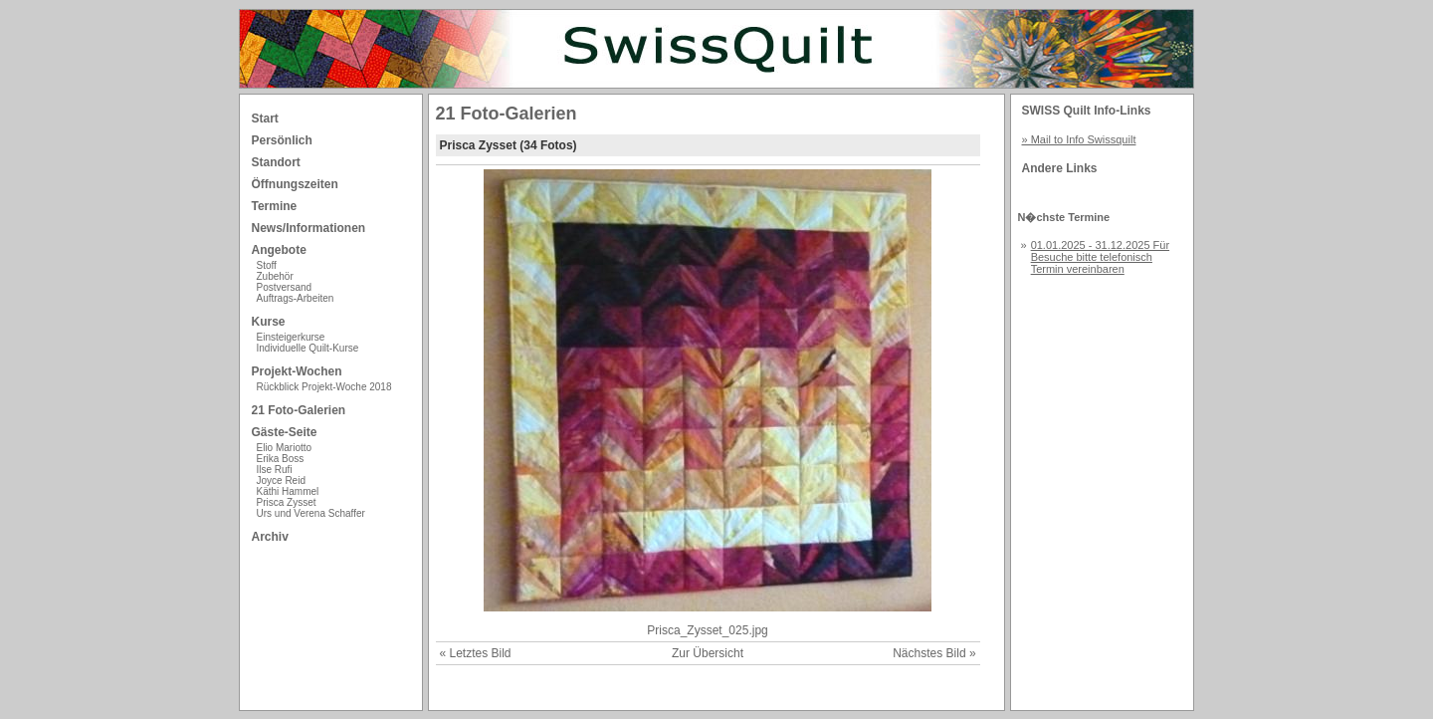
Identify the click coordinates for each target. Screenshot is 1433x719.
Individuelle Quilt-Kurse (308, 348)
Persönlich (282, 140)
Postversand (284, 287)
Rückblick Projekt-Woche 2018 (324, 386)
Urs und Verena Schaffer (311, 513)
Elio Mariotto (284, 447)
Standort (276, 162)
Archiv (270, 537)
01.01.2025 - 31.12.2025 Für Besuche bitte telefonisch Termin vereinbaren (1100, 257)
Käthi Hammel (288, 491)
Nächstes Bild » (934, 653)
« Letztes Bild (476, 653)
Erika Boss (281, 458)
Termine (275, 206)
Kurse (269, 322)
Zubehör (275, 276)
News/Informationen (309, 228)
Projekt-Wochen (297, 371)
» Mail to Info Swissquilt (1079, 139)
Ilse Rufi (275, 469)
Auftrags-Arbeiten (295, 298)
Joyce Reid (281, 480)
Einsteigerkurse (291, 337)
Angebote (279, 250)
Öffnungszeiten (295, 184)
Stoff (267, 265)
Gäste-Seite (284, 432)
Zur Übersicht (707, 653)
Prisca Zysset (286, 502)
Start (265, 118)
